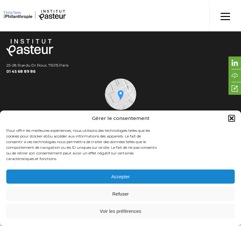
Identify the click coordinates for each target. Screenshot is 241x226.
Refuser (120, 193)
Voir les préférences (121, 211)
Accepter (120, 176)
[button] (231, 118)
